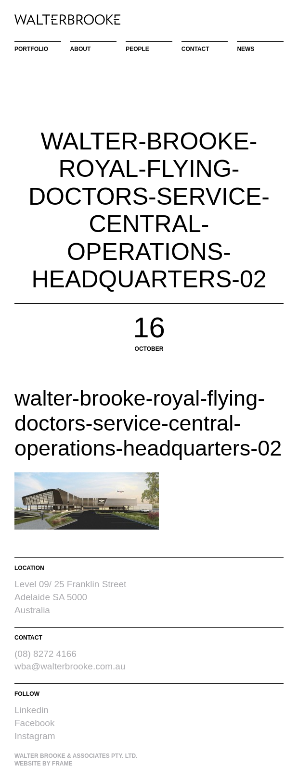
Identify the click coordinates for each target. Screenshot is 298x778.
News (245, 49)
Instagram (34, 736)
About (80, 49)
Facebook (34, 723)
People (137, 49)
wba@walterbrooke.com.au (70, 666)
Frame (62, 763)
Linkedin (31, 710)
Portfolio (31, 49)
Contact (195, 49)
